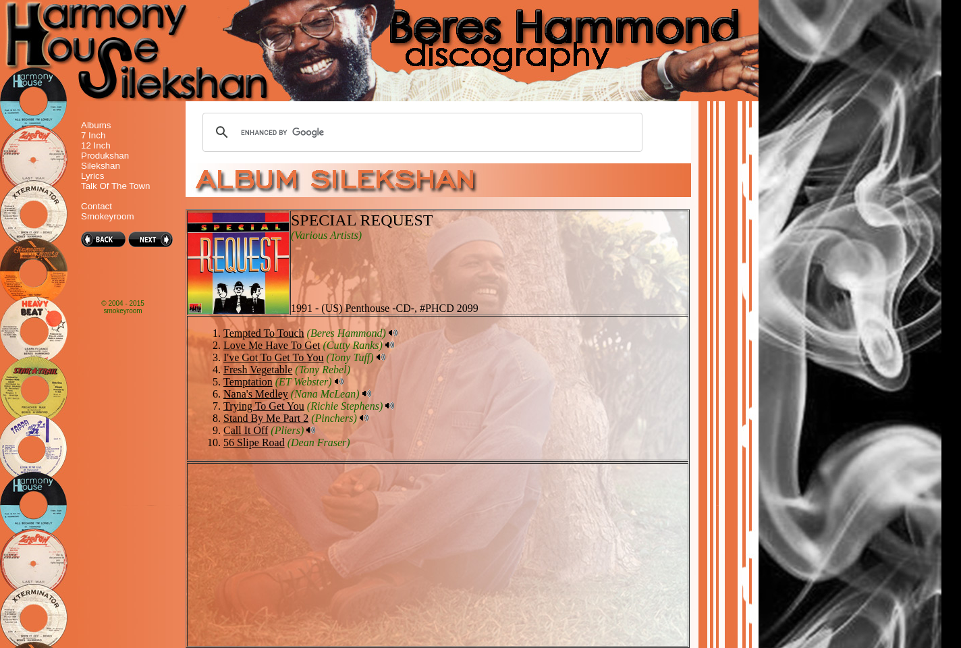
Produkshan (105, 156)
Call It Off (245, 430)
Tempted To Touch (263, 333)
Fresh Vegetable (257, 369)
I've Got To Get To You (273, 357)
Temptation (248, 381)
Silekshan (100, 166)
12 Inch (96, 145)
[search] (420, 132)
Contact (96, 206)
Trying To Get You (263, 406)
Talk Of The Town (115, 186)
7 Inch (93, 135)
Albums (96, 125)
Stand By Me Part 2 (265, 418)
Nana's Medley (255, 394)
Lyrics (92, 176)
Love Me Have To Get (271, 345)
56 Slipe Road (254, 442)
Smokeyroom (107, 216)
